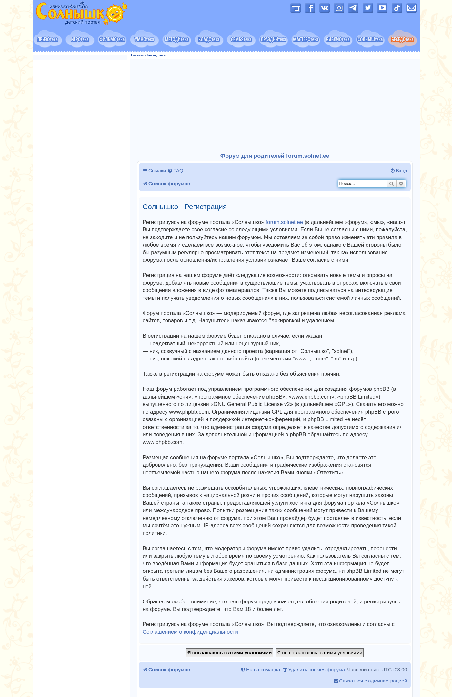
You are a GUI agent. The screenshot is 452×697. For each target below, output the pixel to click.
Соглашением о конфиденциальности (190, 632)
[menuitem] (175, 170)
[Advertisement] (275, 106)
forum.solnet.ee (284, 222)
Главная (137, 55)
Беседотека (156, 55)
